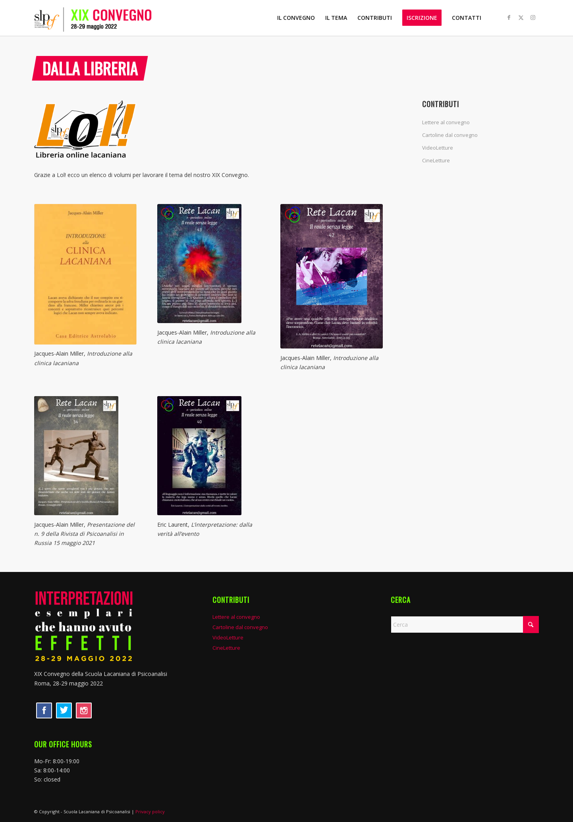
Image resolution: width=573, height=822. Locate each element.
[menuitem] (296, 18)
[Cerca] (465, 624)
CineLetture (436, 160)
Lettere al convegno (446, 122)
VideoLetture (437, 147)
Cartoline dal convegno (450, 135)
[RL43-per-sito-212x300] (208, 263)
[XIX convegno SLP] (107, 18)
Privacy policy (150, 811)
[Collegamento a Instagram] (533, 17)
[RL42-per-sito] (331, 276)
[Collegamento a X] (521, 17)
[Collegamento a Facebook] (509, 17)
